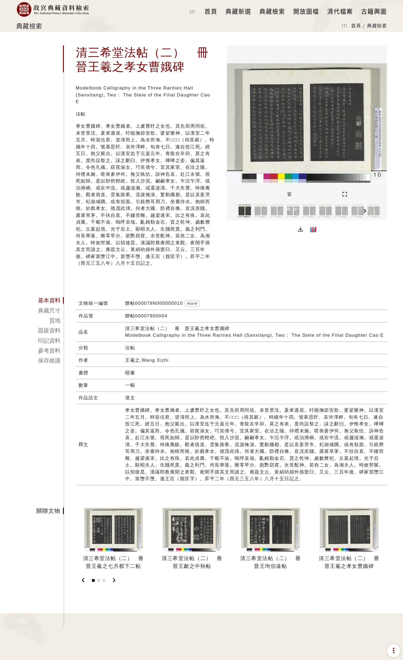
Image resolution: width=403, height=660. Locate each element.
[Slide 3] (104, 580)
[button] (300, 229)
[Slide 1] (93, 580)
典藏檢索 (377, 25)
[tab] (40, 300)
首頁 (356, 25)
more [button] (192, 303)
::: (192, 11)
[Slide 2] (98, 580)
